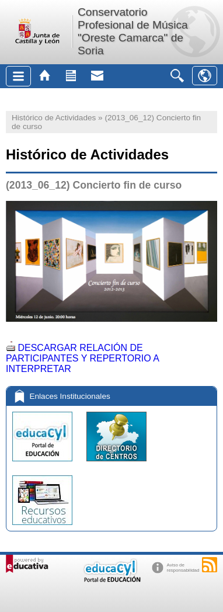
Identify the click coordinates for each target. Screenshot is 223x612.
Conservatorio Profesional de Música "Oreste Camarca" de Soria (133, 31)
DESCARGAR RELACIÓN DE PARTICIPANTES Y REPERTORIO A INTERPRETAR (82, 358)
